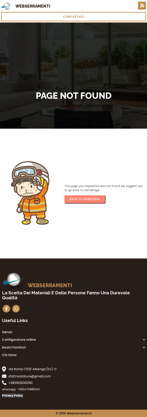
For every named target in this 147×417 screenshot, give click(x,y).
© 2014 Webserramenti (74, 413)
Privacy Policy (12, 395)
